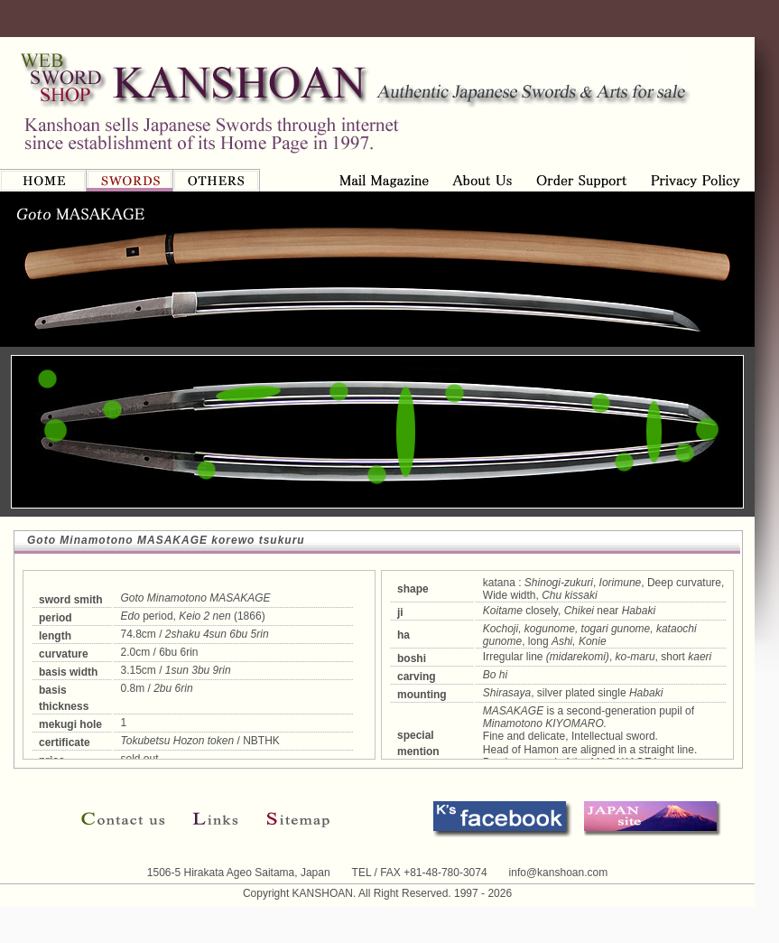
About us (387, 180)
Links (216, 819)
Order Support (482, 180)
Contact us (129, 819)
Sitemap (291, 819)
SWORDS (130, 180)
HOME (43, 180)
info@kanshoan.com (558, 872)
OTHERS (216, 180)
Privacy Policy (581, 180)
